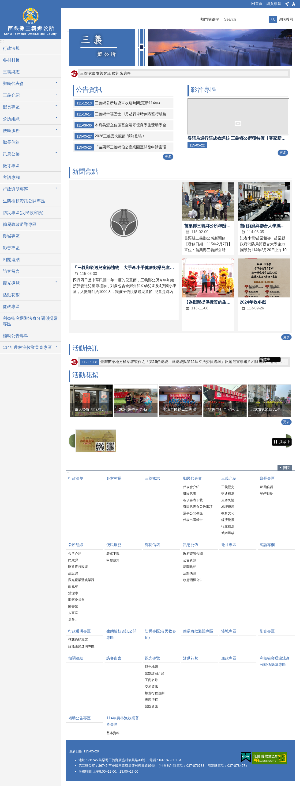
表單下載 (113, 553)
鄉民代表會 (192, 478)
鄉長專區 (267, 478)
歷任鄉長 (266, 493)
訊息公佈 (190, 545)
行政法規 (11, 48)
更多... (73, 619)
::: (5, 3)
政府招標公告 (193, 580)
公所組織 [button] (11, 118)
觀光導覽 (152, 658)
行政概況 (227, 526)
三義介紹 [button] (11, 95)
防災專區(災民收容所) (23, 212)
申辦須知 (113, 560)
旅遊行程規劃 (155, 693)
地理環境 (227, 507)
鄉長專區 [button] (11, 107)
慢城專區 (11, 236)
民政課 (73, 560)
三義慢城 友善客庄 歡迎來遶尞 (105, 73)
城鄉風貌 (227, 533)
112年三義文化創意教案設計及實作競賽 (123, 362)
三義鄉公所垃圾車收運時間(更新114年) (117, 103)
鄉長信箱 (11, 142)
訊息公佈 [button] (11, 154)
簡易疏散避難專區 (20, 224)
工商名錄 (151, 680)
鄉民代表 (189, 493)
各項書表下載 (193, 500)
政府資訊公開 (193, 553)
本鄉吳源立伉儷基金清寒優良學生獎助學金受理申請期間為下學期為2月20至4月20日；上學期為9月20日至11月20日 (124, 125)
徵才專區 (11, 165)
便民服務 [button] (11, 130)
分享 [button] (287, 4)
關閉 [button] (287, 468)
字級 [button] (293, 4)
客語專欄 (11, 177)
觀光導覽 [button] (11, 283)
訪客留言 (11, 271)
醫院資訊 (151, 706)
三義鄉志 (11, 71)
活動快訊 (85, 348)
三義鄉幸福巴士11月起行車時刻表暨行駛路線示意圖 (124, 114)
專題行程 (151, 699)
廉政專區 (11, 306)
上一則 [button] (72, 440)
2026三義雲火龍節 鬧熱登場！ (110, 136)
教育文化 (227, 513)
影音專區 (11, 248)
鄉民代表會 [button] (13, 83)
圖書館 (73, 606)
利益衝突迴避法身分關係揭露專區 (30, 321)
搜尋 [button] (273, 19)
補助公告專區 (15, 335)
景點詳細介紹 (155, 673)
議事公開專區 (193, 513)
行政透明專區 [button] (15, 189)
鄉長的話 (266, 487)
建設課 (73, 573)
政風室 (73, 586)
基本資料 (113, 733)
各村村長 (11, 60)
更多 (168, 156)
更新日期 (75, 751)
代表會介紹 (191, 487)
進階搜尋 (285, 19)
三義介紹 (228, 478)
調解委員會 (76, 599)
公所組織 (75, 545)
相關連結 (11, 259)
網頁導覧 (273, 4)
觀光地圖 (151, 667)
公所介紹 (74, 553)
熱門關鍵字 (209, 19)
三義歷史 (227, 487)
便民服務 (113, 545)
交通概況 (227, 493)
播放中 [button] (265, 359)
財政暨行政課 (78, 567)
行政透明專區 (79, 631)
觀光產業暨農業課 (81, 580)
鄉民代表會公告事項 (198, 507)
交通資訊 (151, 686)
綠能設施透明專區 (81, 646)
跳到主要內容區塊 (2, 2)
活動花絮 (11, 295)
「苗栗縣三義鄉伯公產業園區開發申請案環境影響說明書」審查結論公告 (124, 147)
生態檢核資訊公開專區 (24, 201)
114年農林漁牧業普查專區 (122, 721)
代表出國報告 (193, 520)
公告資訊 (89, 89)
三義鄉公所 (30, 22)
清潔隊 (73, 593)
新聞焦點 (85, 171)
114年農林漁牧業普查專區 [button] (27, 347)
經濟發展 (227, 520)
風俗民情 (227, 500)
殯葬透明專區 (78, 640)
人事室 (73, 613)
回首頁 (256, 4)
